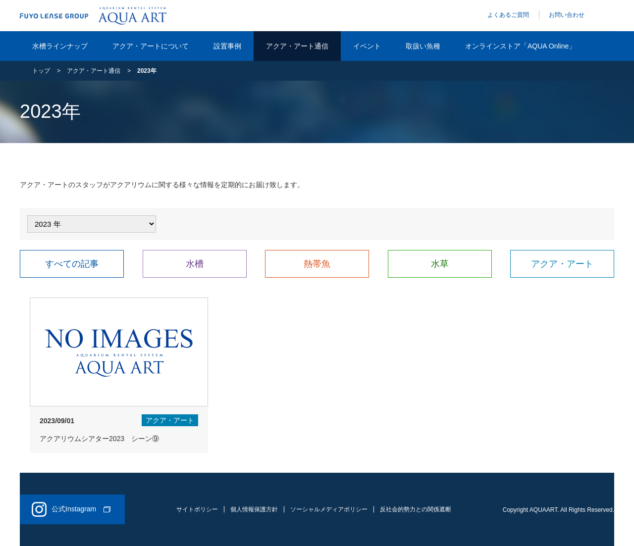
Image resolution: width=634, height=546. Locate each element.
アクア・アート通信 (297, 46)
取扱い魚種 (423, 46)
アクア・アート (562, 264)
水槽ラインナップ (60, 46)
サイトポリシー (197, 509)
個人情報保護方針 (254, 509)
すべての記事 (72, 264)
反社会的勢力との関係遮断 (415, 509)
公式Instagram (71, 509)
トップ (41, 70)
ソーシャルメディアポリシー (329, 509)
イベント (367, 46)
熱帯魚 (317, 264)
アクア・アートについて (150, 46)
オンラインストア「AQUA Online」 (520, 46)
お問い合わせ (566, 14)
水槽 (195, 264)
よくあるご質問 (508, 14)
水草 (440, 264)
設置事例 (227, 46)
